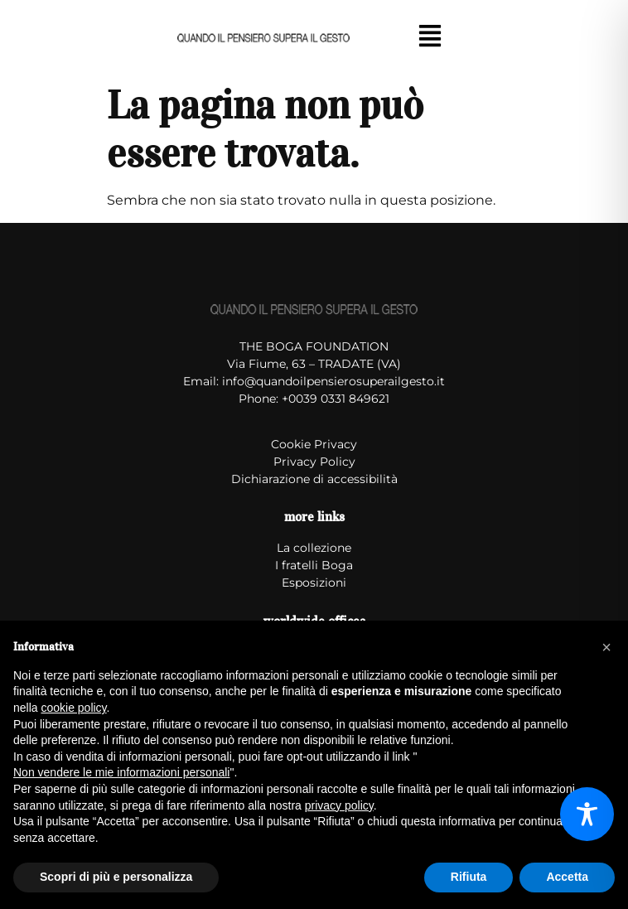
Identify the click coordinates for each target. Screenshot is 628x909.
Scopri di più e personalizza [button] (116, 876)
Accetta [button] (567, 876)
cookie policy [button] (73, 707)
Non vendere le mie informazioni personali (121, 772)
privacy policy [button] (339, 805)
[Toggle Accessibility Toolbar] (587, 814)
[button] (429, 38)
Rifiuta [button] (469, 876)
